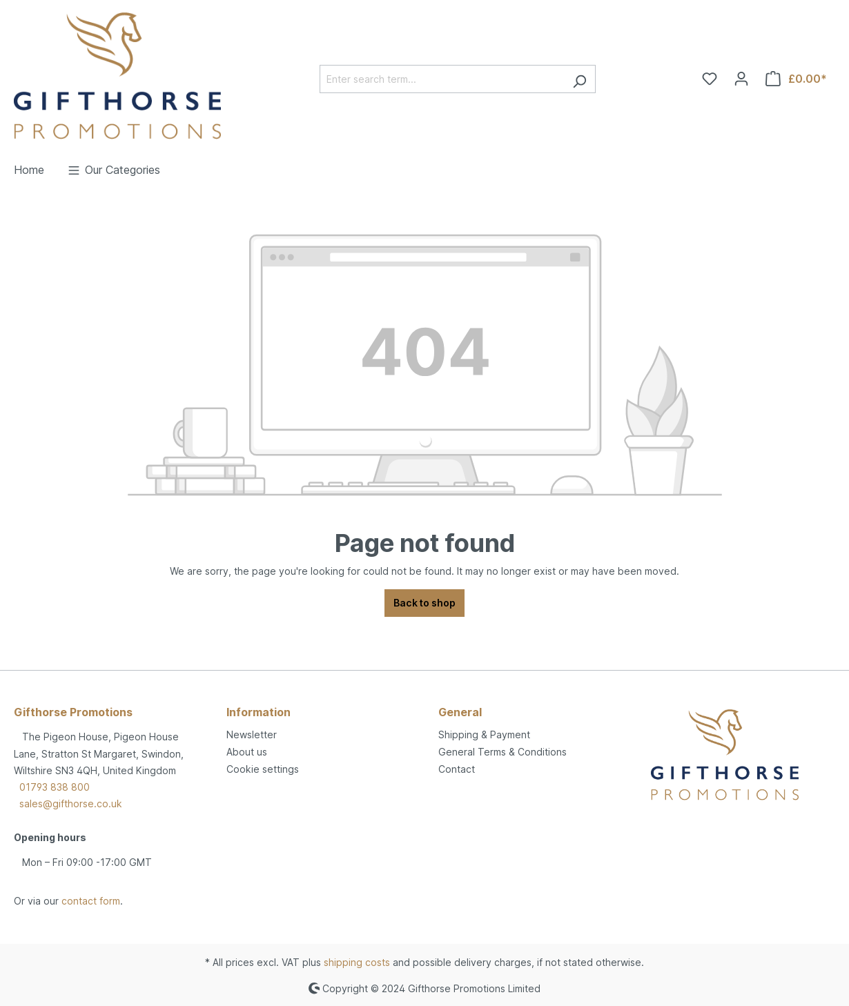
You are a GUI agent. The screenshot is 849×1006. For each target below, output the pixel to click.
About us (246, 752)
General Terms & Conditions (502, 752)
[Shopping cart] (796, 79)
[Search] (579, 79)
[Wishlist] (709, 79)
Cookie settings (262, 769)
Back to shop (424, 603)
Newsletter (251, 734)
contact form (90, 901)
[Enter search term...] (442, 79)
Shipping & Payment (484, 734)
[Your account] (741, 79)
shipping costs (357, 962)
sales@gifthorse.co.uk (70, 803)
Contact (456, 769)
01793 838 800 (54, 787)
